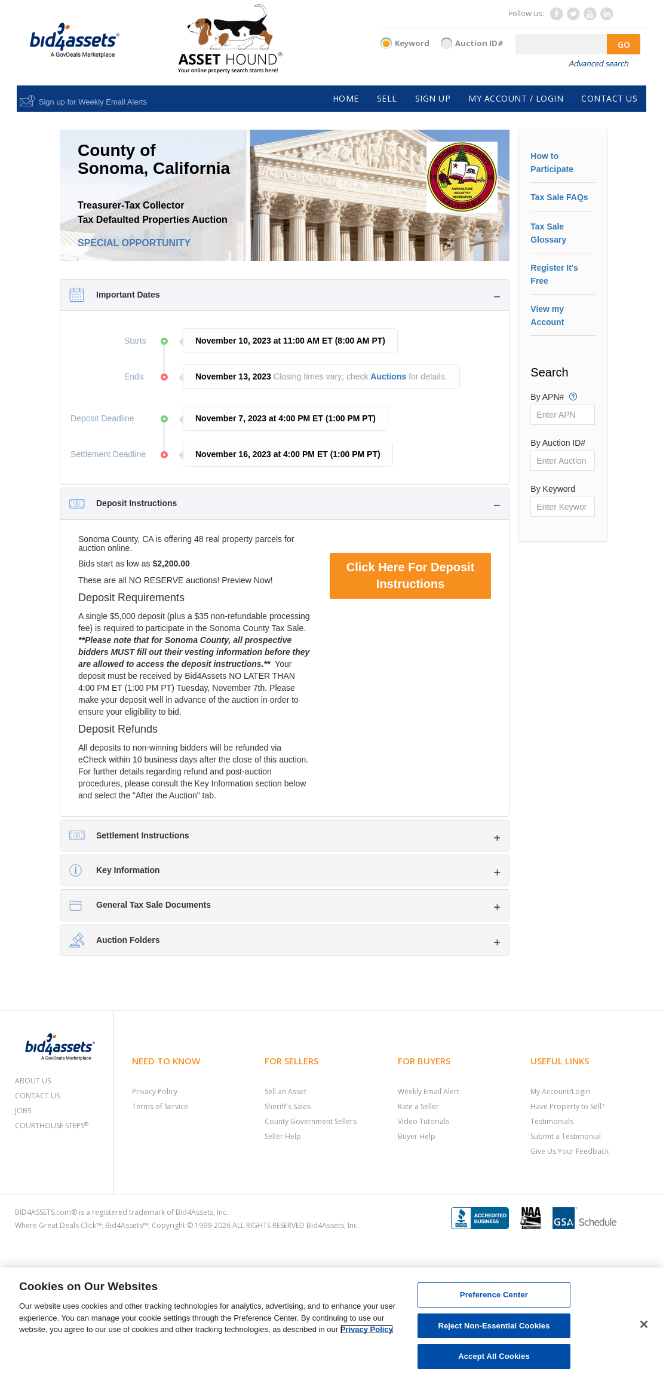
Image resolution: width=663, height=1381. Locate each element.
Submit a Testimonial (565, 1136)
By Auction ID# (557, 443)
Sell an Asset (285, 1091)
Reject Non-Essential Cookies (494, 1325)
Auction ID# (479, 43)
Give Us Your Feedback (569, 1151)
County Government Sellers (311, 1121)
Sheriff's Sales (288, 1106)
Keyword (412, 43)
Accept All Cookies (494, 1356)
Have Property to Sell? (567, 1106)
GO (624, 44)
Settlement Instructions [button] (142, 835)
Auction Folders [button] (128, 940)
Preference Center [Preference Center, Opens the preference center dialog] (494, 1294)
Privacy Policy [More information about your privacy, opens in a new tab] (366, 1329)
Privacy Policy (154, 1091)
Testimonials (551, 1121)
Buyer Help (416, 1136)
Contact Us (37, 1096)
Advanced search (598, 63)
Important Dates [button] (128, 294)
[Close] (644, 1324)
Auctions (388, 376)
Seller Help (283, 1136)
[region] (331, 1324)
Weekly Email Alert (428, 1091)
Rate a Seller (418, 1106)
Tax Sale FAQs (559, 197)
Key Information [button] (128, 870)
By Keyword (552, 489)
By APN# (553, 396)
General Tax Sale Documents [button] (153, 905)
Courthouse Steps (51, 1125)
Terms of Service (160, 1106)
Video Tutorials (423, 1121)
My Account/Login (560, 1091)
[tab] (284, 295)
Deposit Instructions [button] (136, 503)
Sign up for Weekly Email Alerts (93, 101)
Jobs (23, 1111)
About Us (33, 1081)
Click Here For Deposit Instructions (410, 576)
